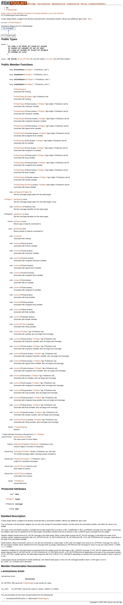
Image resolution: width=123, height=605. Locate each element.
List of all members (56, 13)
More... (90, 19)
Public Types (6, 13)
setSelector (18, 207)
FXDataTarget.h (15, 22)
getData (17, 229)
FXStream (22, 466)
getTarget (17, 199)
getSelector (18, 214)
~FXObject (18, 481)
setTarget (17, 192)
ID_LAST (49, 59)
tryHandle (17, 451)
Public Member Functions (21, 13)
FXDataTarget (11, 10)
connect (17, 236)
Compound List (73, 4)
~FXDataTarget (19, 427)
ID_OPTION (24, 59)
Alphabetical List (58, 4)
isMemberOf (18, 444)
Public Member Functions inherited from (22, 434)
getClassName (19, 437)
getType (17, 221)
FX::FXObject (39, 434)
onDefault (17, 459)
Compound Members (97, 4)
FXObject (28, 70)
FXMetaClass (34, 444)
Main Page (31, 4)
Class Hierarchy (43, 4)
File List (84, 4)
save (15, 466)
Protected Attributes (40, 13)
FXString (28, 185)
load (15, 473)
